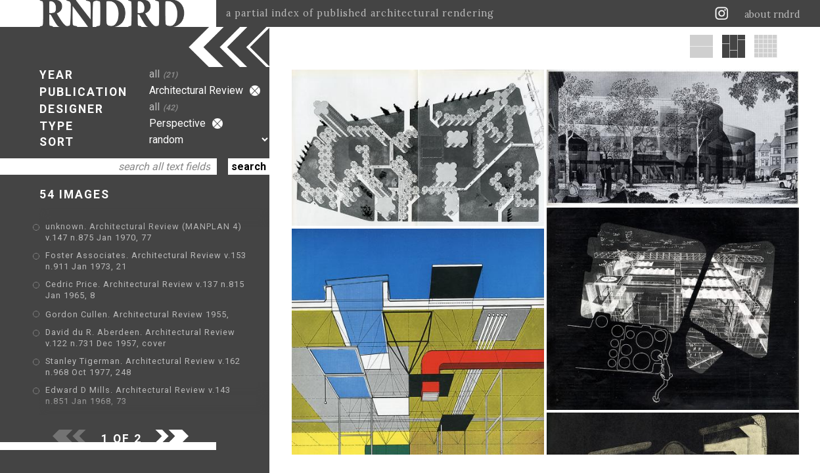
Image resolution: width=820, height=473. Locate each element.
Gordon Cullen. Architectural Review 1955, (137, 314)
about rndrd (772, 14)
